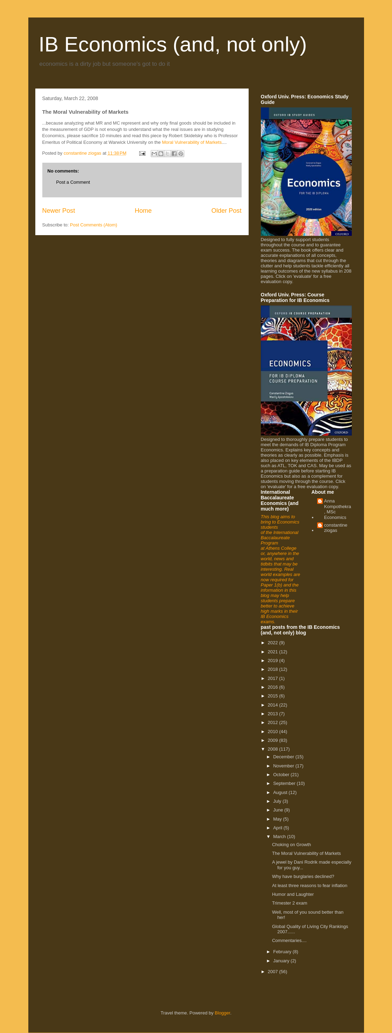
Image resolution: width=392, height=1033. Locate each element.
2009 (273, 740)
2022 (273, 642)
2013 (273, 713)
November (284, 765)
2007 (273, 971)
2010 (273, 731)
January (282, 960)
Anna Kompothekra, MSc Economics (337, 509)
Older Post (227, 210)
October (282, 774)
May (278, 819)
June (278, 810)
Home (143, 210)
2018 (273, 669)
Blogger (222, 1013)
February (283, 951)
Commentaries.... (289, 940)
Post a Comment (73, 182)
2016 (273, 687)
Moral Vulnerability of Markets (192, 142)
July (278, 801)
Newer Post (58, 210)
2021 (273, 651)
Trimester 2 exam (289, 903)
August (280, 792)
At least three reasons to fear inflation (309, 885)
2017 (273, 678)
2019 (273, 660)
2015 (273, 695)
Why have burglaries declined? (303, 876)
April (278, 827)
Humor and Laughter (293, 894)
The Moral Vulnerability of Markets (306, 853)
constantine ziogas (336, 527)
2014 (273, 705)
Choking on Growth (291, 844)
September (285, 783)
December (284, 756)
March (280, 836)
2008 (273, 749)
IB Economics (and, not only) (173, 44)
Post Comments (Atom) (93, 224)
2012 (273, 722)
